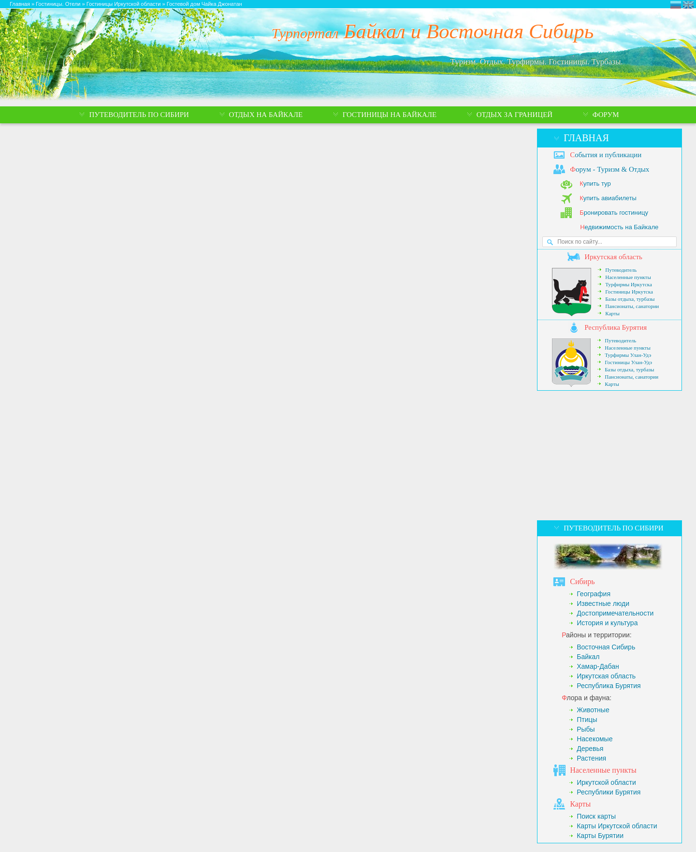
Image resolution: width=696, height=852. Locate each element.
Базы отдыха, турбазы (629, 299)
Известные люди (603, 603)
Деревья (590, 748)
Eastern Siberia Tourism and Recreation (688, 5)
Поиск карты (596, 816)
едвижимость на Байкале (619, 227)
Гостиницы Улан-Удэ (628, 362)
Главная (586, 137)
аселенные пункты (603, 770)
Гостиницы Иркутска (629, 291)
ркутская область (613, 257)
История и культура (607, 623)
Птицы (587, 719)
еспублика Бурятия (615, 327)
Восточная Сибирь (606, 647)
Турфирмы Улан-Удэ (628, 355)
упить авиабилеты (608, 198)
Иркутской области (606, 782)
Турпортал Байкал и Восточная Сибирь (675, 5)
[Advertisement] (609, 455)
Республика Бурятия (608, 686)
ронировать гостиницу (614, 212)
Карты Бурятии (600, 835)
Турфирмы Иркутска (628, 284)
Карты (612, 313)
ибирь (582, 581)
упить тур (595, 183)
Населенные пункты (628, 277)
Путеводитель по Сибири (613, 528)
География (593, 594)
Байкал (588, 657)
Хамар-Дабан (598, 666)
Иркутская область (606, 676)
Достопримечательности (615, 613)
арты (580, 804)
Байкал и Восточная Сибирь (433, 31)
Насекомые (594, 739)
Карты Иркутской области (617, 826)
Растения (591, 758)
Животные (593, 710)
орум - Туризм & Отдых (609, 169)
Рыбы (585, 729)
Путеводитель (621, 270)
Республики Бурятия (608, 792)
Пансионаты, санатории (632, 306)
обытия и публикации (605, 155)
